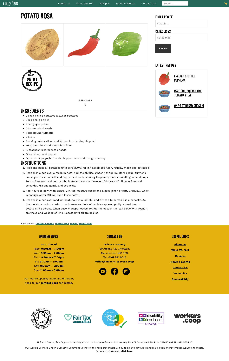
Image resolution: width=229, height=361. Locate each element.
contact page (49, 282)
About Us (180, 244)
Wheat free (85, 223)
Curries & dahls (45, 223)
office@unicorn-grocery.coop (114, 261)
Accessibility (180, 278)
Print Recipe (32, 82)
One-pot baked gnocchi (189, 106)
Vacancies (180, 272)
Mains (73, 223)
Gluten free (62, 223)
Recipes (180, 255)
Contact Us (180, 267)
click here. (127, 350)
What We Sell (180, 249)
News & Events (180, 261)
